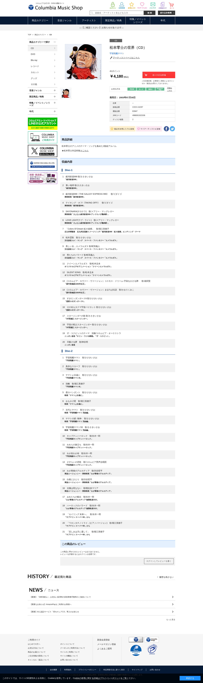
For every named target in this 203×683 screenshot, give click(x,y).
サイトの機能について (69, 656)
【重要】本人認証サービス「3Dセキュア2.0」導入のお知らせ (54, 612)
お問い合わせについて (69, 660)
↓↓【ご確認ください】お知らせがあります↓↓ (101, 27)
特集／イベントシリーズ (138, 20)
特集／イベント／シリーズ (39, 104)
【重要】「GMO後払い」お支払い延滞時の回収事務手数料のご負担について (60, 597)
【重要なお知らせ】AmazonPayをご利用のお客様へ (50, 604)
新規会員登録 (103, 640)
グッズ (34, 78)
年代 (163, 20)
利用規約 (67, 670)
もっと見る (170, 620)
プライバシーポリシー (87, 670)
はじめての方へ (34, 644)
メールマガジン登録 (106, 644)
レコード (35, 66)
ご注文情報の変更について (38, 656)
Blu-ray (34, 60)
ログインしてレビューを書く (158, 561)
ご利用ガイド (34, 640)
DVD (33, 54)
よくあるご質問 (104, 648)
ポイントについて (67, 644)
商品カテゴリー (40, 20)
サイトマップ (137, 670)
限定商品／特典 (113, 20)
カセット (35, 72)
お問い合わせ (155, 670)
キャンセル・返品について (38, 660)
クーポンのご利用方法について (72, 648)
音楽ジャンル (64, 20)
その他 (34, 84)
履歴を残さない (166, 577)
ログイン (83, 554)
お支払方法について (36, 648)
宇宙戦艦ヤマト (117, 53)
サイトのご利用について (70, 652)
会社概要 (53, 670)
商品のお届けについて (37, 652)
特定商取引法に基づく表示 (114, 670)
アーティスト (89, 20)
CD (32, 48)
